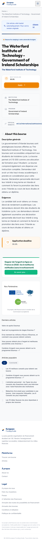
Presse (4, 495)
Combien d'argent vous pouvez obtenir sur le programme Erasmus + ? (18, 349)
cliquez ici (35, 26)
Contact (5, 476)
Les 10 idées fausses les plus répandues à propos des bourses (22, 401)
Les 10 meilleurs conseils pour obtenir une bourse (21, 370)
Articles (4, 461)
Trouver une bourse (9, 457)
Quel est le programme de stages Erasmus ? (18, 330)
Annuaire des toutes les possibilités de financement (20, 503)
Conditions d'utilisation (10, 510)
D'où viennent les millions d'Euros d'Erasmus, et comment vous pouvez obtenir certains (20, 336)
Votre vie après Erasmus (11, 326)
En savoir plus (21, 272)
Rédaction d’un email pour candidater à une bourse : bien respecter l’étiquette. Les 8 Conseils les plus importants (22, 393)
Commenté (13, 363)
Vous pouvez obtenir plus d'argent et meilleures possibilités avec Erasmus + (20, 342)
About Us (5, 473)
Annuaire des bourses (10, 506)
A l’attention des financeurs (12, 499)
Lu (5, 363)
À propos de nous (8, 488)
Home (4, 11)
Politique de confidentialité (11, 513)
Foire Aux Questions (9, 492)
